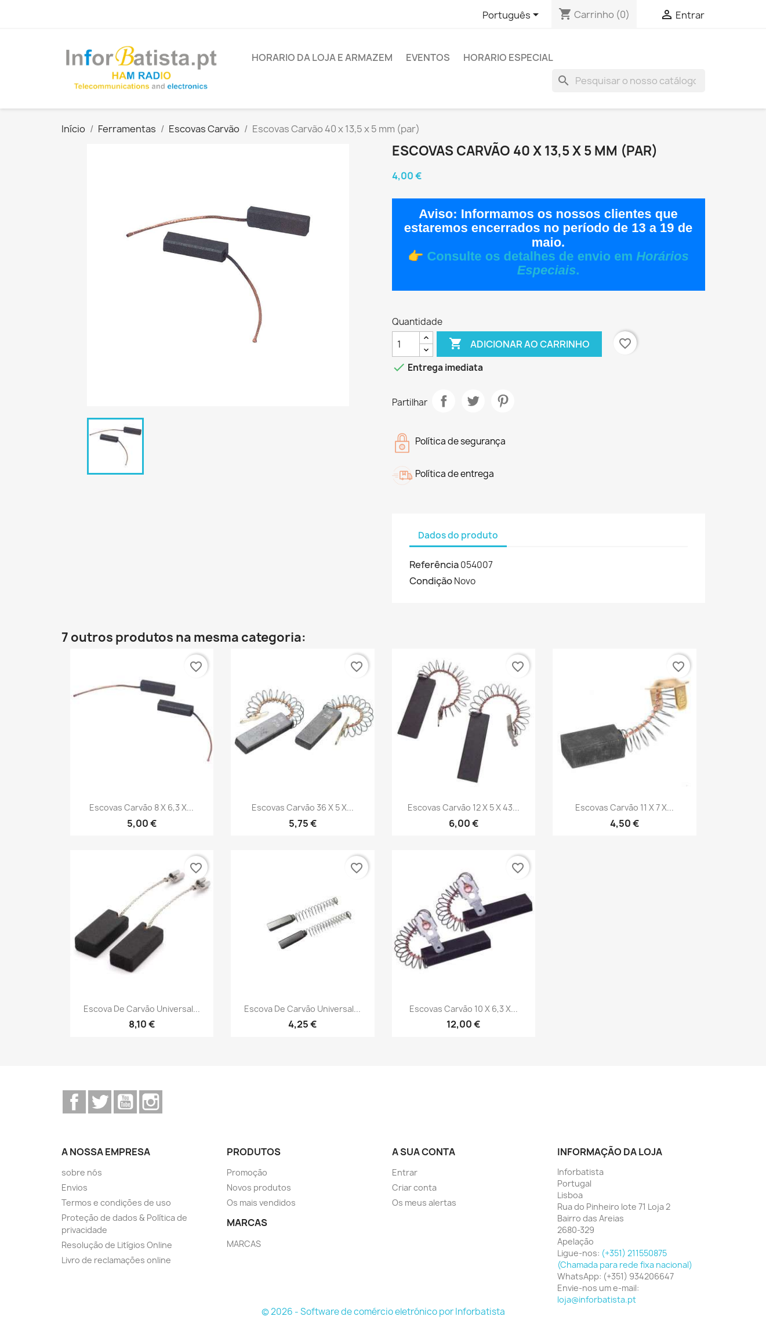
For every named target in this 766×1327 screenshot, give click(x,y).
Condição (430, 581)
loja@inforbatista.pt (596, 1299)
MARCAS (244, 1243)
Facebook (74, 1101)
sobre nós (81, 1172)
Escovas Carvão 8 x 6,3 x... (141, 807)
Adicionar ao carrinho (519, 344)
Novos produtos (259, 1187)
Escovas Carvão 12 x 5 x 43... (464, 807)
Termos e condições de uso (116, 1202)
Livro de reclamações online (116, 1259)
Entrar (405, 1172)
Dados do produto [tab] (458, 535)
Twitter (99, 1101)
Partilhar (443, 401)
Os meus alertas (424, 1202)
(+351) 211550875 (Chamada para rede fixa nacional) (624, 1259)
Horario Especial (508, 57)
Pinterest (502, 401)
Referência (434, 564)
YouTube (125, 1101)
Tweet (473, 401)
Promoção (247, 1172)
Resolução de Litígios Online (116, 1244)
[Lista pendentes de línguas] (512, 16)
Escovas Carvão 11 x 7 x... (624, 807)
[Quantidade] (406, 344)
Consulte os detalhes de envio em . (557, 263)
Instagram (150, 1101)
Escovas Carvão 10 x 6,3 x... (463, 1008)
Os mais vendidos (261, 1202)
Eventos (428, 57)
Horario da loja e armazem (322, 57)
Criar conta (414, 1187)
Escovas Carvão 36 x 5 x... (303, 807)
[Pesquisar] (628, 80)
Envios (74, 1187)
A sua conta (423, 1151)
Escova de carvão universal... (142, 1008)
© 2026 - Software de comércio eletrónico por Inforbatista (383, 1312)
